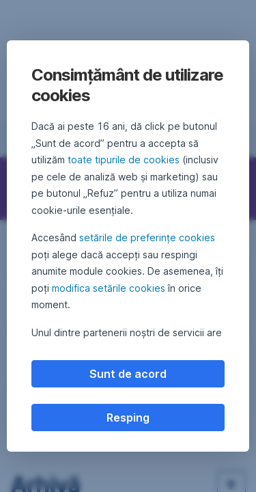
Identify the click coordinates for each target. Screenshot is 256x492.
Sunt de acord (128, 374)
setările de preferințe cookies (147, 237)
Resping (128, 417)
